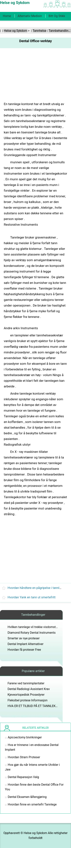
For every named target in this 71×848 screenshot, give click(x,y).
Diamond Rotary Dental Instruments (31, 632)
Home (7, 16)
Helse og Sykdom (15, 31)
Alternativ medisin (30, 16)
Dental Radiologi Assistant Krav (29, 689)
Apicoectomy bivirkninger (25, 737)
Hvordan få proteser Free (24, 649)
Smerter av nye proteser (24, 638)
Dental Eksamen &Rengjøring (27, 797)
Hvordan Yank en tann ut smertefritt (31, 597)
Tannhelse (39, 31)
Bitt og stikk (56, 16)
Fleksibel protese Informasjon (28, 700)
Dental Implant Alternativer (25, 644)
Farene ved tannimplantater (26, 683)
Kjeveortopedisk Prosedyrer (26, 694)
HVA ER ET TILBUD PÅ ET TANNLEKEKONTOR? (39, 706)
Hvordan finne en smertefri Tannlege (32, 804)
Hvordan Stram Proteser (24, 757)
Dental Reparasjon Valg (23, 777)
